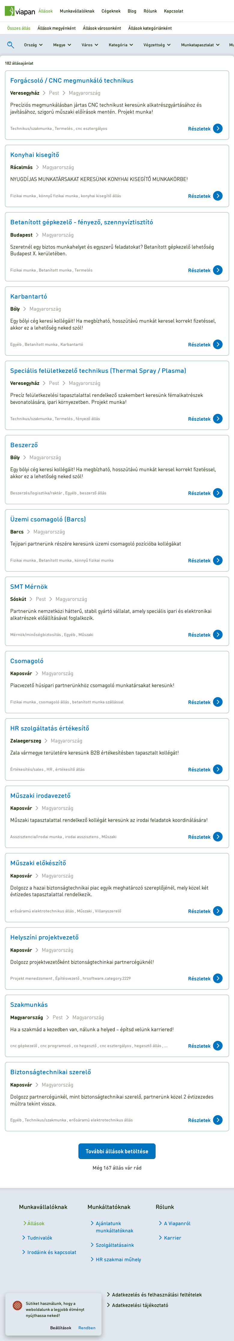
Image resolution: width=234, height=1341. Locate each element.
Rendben (88, 1325)
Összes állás (18, 28)
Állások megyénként (57, 28)
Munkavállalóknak (77, 11)
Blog (132, 11)
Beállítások (62, 1325)
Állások (45, 11)
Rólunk (150, 11)
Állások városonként (102, 28)
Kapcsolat (173, 11)
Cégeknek (111, 11)
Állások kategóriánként (150, 28)
